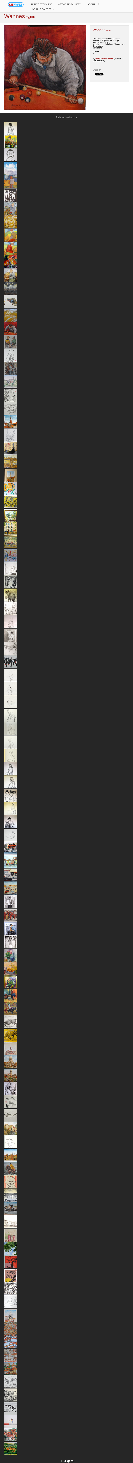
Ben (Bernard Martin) (104, 59)
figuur (30, 17)
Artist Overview (41, 4)
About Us (93, 4)
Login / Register (41, 9)
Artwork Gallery (69, 4)
